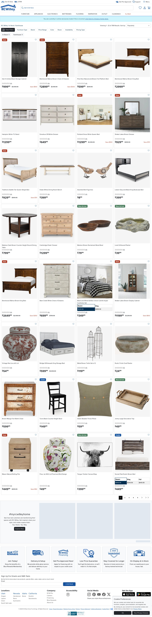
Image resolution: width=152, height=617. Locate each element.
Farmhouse (19, 26)
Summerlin (16, 601)
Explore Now (19, 529)
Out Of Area (7, 1)
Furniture (25, 14)
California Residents (96, 609)
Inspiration (92, 14)
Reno (15, 598)
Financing (50, 598)
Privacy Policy (137, 609)
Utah (3, 593)
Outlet (104, 14)
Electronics (52, 14)
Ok (123, 613)
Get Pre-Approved (123, 2)
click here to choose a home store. (96, 19)
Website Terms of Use (69, 609)
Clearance (116, 14)
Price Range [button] (42, 30)
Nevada (16, 593)
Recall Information (58, 609)
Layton (3, 598)
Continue (69, 584)
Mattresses (66, 14)
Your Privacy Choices (141, 613)
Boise (24, 596)
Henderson (17, 596)
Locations (5, 590)
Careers (49, 596)
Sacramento (33, 598)
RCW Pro (50, 593)
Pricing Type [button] (80, 30)
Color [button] (52, 30)
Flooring (79, 14)
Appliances (38, 14)
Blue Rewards (51, 600)
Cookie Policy (105, 609)
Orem (3, 601)
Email (3, 581)
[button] (8, 30)
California (33, 593)
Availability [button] (69, 30)
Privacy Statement (85, 609)
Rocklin (31, 596)
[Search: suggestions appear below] (77, 8)
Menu (146, 2)
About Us (50, 603)
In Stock (12, 26)
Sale (128, 14)
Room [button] (60, 30)
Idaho (24, 593)
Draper (3, 596)
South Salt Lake (6, 603)
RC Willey (4, 26)
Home (50, 609)
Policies (78, 609)
